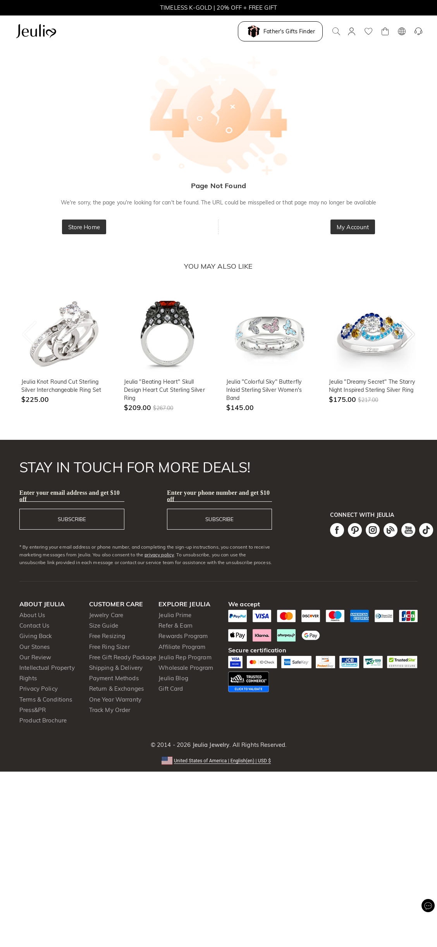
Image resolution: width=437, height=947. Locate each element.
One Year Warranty (115, 699)
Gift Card (170, 688)
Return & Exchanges (116, 688)
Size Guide (103, 625)
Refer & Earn (175, 625)
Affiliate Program (181, 646)
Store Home (84, 227)
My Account (353, 227)
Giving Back (35, 636)
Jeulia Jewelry (210, 744)
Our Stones (34, 646)
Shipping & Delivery (116, 667)
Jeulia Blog (173, 678)
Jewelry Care (106, 615)
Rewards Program (183, 636)
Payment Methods (114, 678)
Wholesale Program (185, 667)
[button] (218, 760)
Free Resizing (107, 636)
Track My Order (110, 710)
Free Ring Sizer (109, 646)
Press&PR (32, 710)
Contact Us (34, 625)
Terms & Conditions (45, 699)
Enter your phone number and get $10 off (218, 496)
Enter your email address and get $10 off (69, 496)
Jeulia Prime (174, 615)
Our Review (35, 657)
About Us (32, 615)
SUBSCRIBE (72, 519)
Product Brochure (43, 720)
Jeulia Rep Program (184, 657)
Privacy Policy (38, 688)
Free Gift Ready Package (122, 657)
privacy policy (159, 555)
